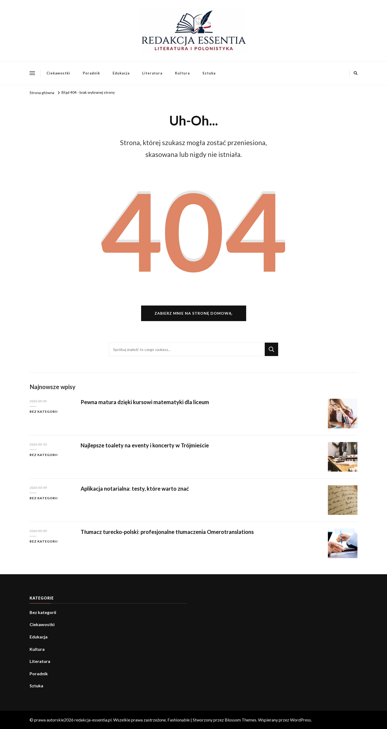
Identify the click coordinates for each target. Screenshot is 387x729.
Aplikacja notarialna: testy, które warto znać (135, 488)
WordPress (300, 719)
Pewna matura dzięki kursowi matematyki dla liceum (145, 402)
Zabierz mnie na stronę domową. (194, 313)
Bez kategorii (44, 412)
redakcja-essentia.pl (93, 719)
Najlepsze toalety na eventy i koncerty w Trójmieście (145, 445)
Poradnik (91, 73)
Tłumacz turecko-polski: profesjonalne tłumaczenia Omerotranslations (167, 532)
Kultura (182, 73)
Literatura (152, 73)
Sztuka (209, 73)
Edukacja (121, 73)
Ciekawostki (58, 73)
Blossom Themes (240, 719)
